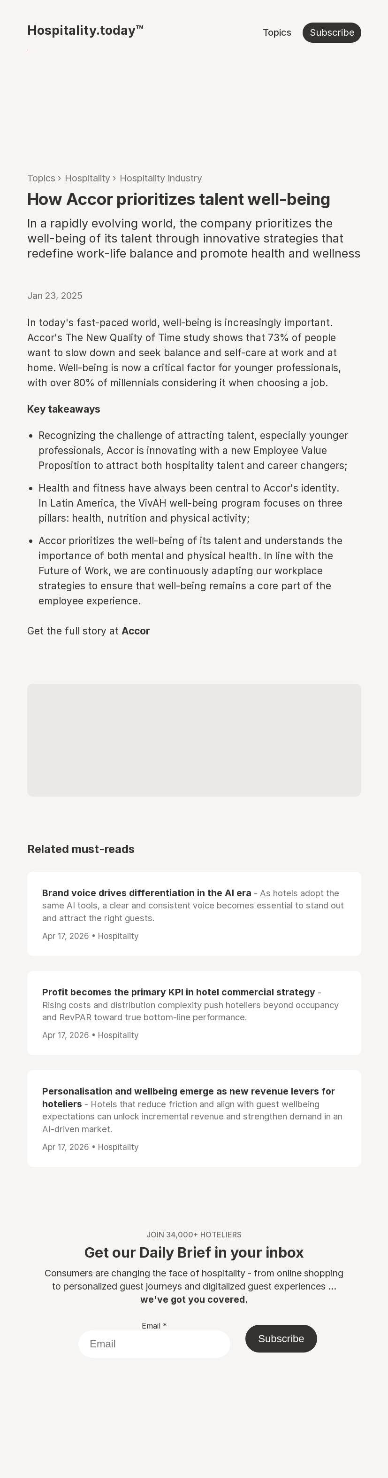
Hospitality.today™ (85, 30)
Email (154, 1325)
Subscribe (332, 32)
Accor (136, 631)
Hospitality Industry (161, 178)
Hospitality (87, 178)
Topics (277, 32)
